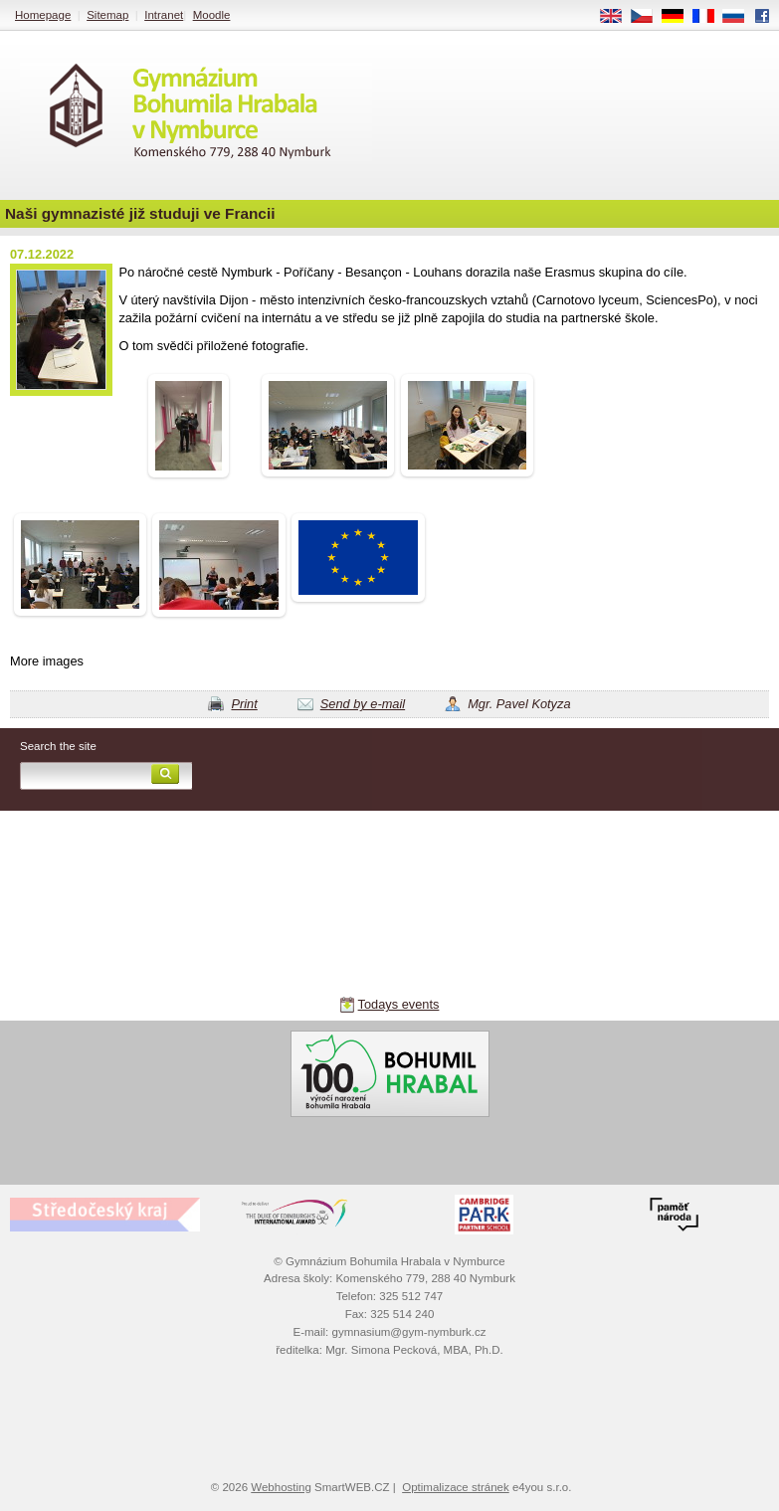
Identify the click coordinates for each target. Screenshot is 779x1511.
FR (709, 17)
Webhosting (281, 1487)
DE (679, 17)
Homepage (43, 15)
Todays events (399, 1004)
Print (244, 703)
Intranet (163, 15)
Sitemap (107, 15)
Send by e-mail (362, 703)
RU (740, 17)
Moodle (212, 15)
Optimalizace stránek (455, 1487)
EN (618, 17)
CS (649, 17)
